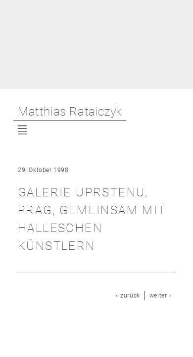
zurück (130, 295)
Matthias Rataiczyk (70, 112)
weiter (158, 295)
